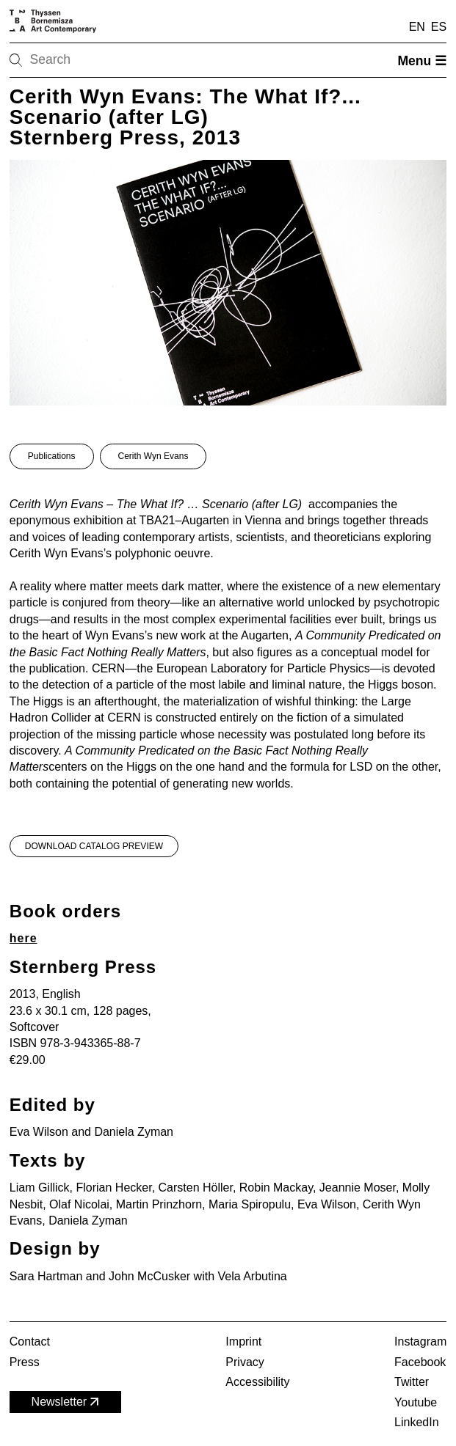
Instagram (420, 1341)
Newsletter (67, 1401)
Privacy (244, 1362)
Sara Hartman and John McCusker (100, 1276)
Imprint (243, 1341)
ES (438, 27)
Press (25, 1362)
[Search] (62, 60)
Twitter (411, 1382)
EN (417, 27)
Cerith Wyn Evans (153, 456)
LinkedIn (416, 1422)
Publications (52, 456)
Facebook (420, 1362)
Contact (30, 1341)
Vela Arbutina (251, 1276)
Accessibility (257, 1382)
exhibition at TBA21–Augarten (151, 520)
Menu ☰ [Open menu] (421, 61)
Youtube (415, 1402)
